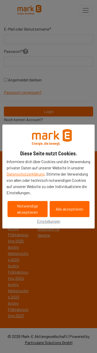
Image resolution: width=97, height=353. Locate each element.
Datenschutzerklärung (25, 173)
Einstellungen (48, 221)
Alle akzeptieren (69, 208)
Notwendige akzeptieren (27, 208)
